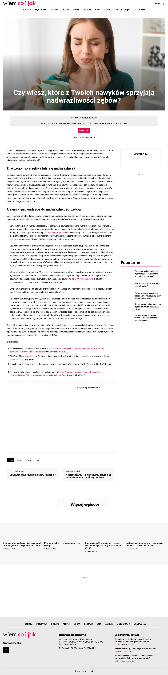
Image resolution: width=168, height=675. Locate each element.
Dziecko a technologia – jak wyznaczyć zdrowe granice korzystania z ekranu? (146, 273)
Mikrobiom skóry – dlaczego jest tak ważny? (135, 649)
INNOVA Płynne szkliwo (82, 279)
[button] (160, 3)
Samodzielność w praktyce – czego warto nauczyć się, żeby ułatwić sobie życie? (148, 295)
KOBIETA (118, 652)
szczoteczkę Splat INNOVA (56, 232)
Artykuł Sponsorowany (84, 121)
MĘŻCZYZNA (119, 661)
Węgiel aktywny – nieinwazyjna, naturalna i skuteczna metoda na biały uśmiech (88, 476)
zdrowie (28, 460)
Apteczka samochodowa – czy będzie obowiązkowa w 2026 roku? (148, 306)
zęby (37, 460)
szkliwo (18, 460)
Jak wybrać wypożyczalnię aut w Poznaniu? (33, 474)
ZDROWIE (84, 130)
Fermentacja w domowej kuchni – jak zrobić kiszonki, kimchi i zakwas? (147, 317)
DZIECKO (118, 645)
